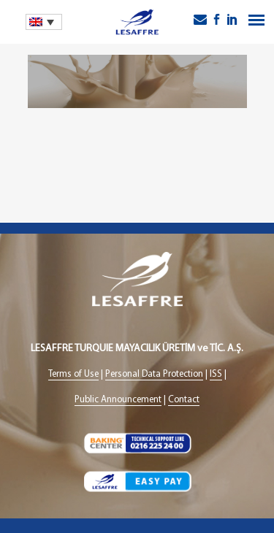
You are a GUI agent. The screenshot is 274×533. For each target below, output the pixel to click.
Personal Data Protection (154, 374)
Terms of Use (73, 374)
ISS (216, 374)
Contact (183, 399)
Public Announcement (118, 399)
